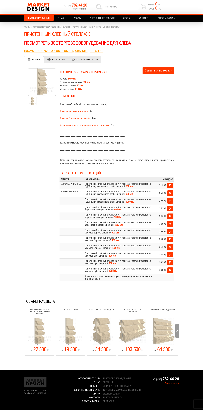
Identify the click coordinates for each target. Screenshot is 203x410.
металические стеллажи (117, 386)
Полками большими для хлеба (75, 118)
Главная (27, 27)
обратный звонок (79, 9)
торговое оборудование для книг (122, 389)
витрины (108, 382)
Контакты (144, 18)
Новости (76, 18)
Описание (36, 59)
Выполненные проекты (102, 18)
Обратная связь (166, 18)
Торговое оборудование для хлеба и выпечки (51, 27)
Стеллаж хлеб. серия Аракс (82, 27)
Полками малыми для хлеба (74, 111)
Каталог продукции (39, 18)
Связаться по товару (158, 70)
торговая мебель (112, 397)
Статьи (126, 18)
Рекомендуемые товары (87, 59)
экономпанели (111, 393)
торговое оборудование (117, 378)
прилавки (108, 401)
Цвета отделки (58, 59)
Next (177, 331)
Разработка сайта (30, 393)
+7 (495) (75, 5)
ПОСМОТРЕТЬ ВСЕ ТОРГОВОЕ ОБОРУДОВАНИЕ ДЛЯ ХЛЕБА (77, 43)
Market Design (43, 7)
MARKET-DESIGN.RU (39, 391)
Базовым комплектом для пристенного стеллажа (84, 125)
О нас (61, 18)
